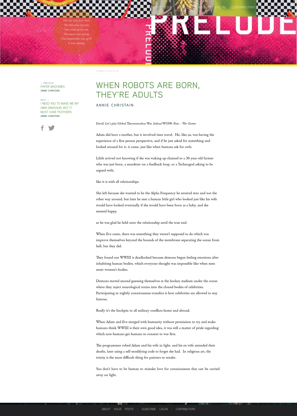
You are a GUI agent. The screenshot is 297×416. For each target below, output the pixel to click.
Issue (117, 409)
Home (100, 71)
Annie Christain (50, 90)
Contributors (244, 7)
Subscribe (203, 7)
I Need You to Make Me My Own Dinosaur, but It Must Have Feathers (60, 107)
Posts (183, 7)
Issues (169, 7)
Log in (220, 7)
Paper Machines (53, 86)
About (155, 7)
